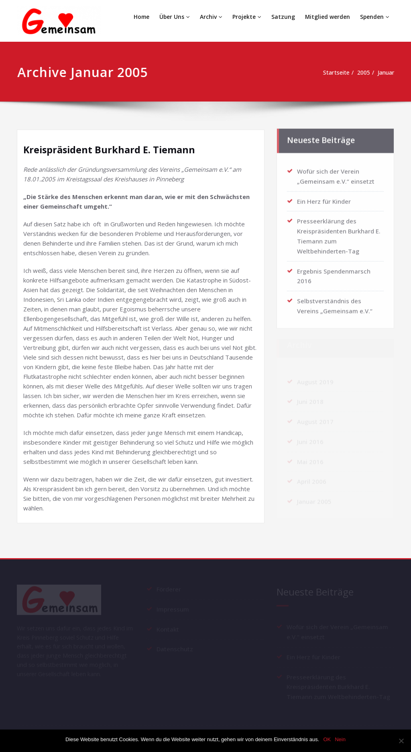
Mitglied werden (327, 16)
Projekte (247, 16)
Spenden (374, 16)
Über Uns (175, 16)
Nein (340, 739)
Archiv (212, 16)
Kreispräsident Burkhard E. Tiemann (110, 149)
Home (142, 16)
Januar (385, 73)
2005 (361, 73)
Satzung (283, 16)
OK (327, 739)
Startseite (331, 73)
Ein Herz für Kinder (324, 198)
